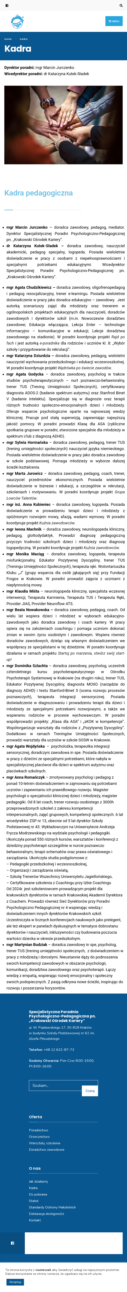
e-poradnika (49, 343)
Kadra (33, 1188)
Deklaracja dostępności (46, 1213)
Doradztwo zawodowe (46, 1149)
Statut (33, 1201)
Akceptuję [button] (15, 1282)
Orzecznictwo (39, 1136)
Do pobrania (38, 1194)
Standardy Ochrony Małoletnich (52, 1207)
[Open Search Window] (120, 5)
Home (8, 39)
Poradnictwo (38, 1130)
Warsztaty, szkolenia (44, 1143)
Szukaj (90, 1091)
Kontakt (35, 1220)
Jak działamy (38, 1181)
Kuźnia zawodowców (57, 523)
